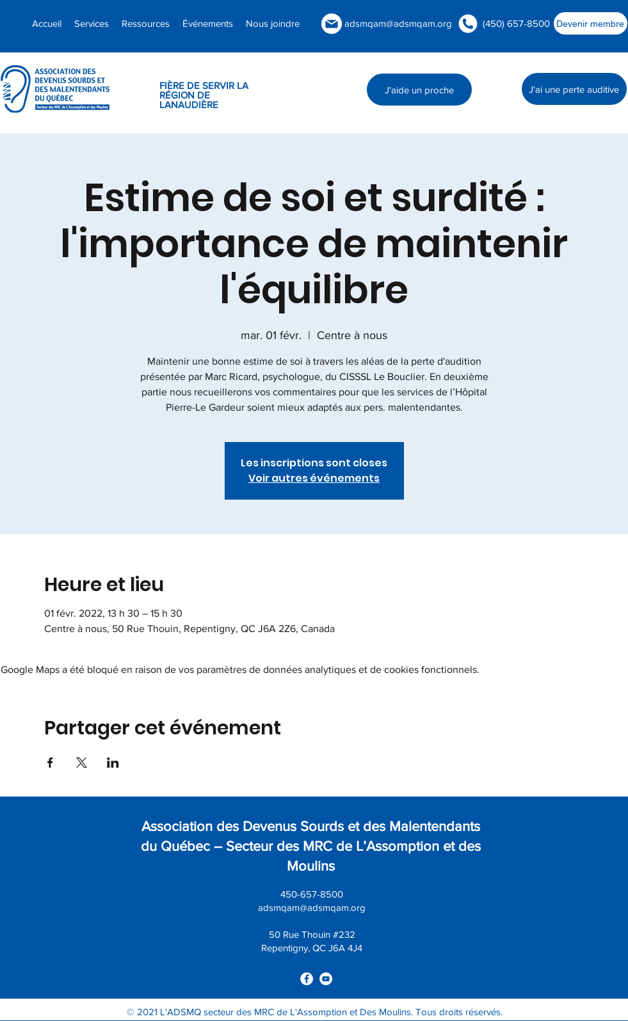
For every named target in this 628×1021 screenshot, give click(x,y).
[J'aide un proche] (419, 89)
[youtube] (325, 978)
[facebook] (306, 978)
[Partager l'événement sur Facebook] (50, 762)
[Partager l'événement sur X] (82, 762)
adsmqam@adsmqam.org (398, 23)
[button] (145, 23)
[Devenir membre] (590, 23)
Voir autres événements (314, 478)
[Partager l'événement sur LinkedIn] (113, 762)
